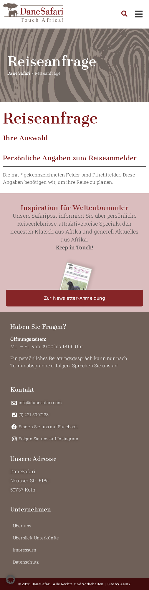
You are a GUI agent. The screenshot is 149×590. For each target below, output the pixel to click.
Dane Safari (18, 73)
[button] (74, 298)
